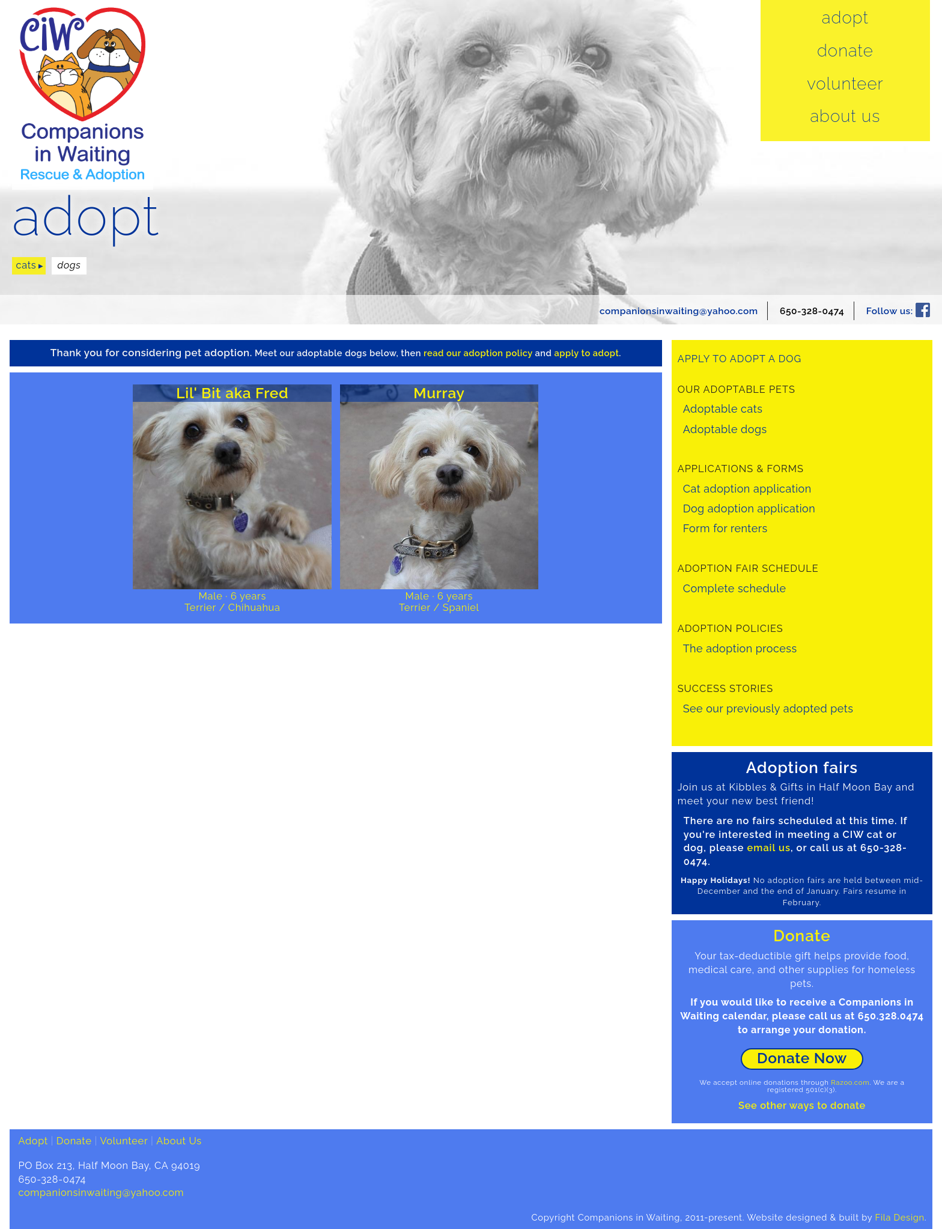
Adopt (845, 18)
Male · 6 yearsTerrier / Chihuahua (232, 602)
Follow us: (898, 311)
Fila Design (900, 1217)
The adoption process (740, 648)
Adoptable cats (723, 408)
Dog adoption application (749, 508)
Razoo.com (850, 1082)
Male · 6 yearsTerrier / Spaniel (439, 602)
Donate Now (802, 1058)
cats (26, 265)
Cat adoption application (747, 488)
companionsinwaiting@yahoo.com (679, 311)
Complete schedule (734, 588)
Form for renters (725, 528)
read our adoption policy (478, 353)
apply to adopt (587, 353)
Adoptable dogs (725, 429)
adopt (86, 216)
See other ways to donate (802, 1105)
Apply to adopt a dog (740, 359)
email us (769, 848)
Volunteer (845, 84)
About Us (845, 116)
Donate (845, 51)
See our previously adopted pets (768, 708)
